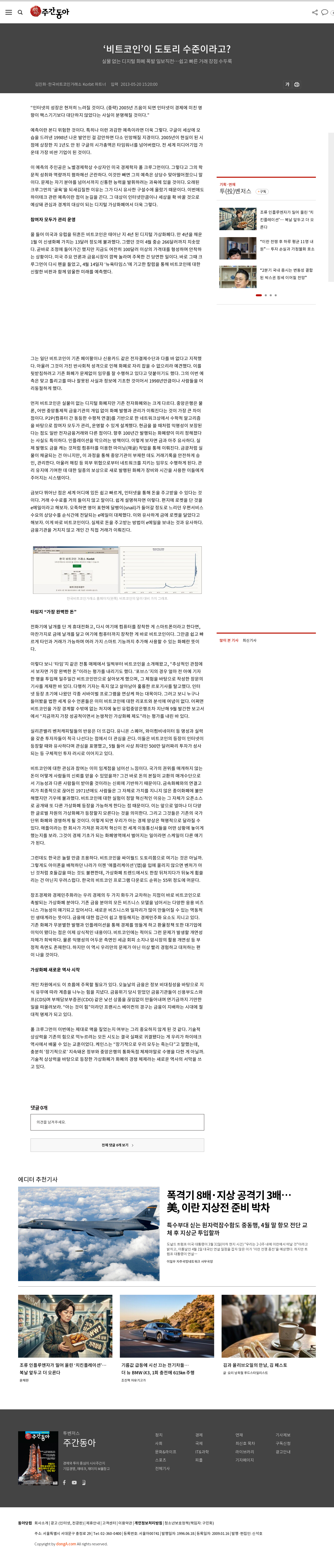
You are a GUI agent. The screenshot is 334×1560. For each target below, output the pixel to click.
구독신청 (283, 1443)
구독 (263, 191)
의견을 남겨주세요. (51, 1122)
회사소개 (41, 1523)
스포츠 (160, 1460)
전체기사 (162, 1468)
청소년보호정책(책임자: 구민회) (189, 1523)
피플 (199, 1460)
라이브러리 (244, 1452)
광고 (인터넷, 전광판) (67, 1523)
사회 (159, 1443)
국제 (199, 1443)
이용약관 (125, 1523)
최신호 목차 (245, 1443)
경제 (199, 1435)
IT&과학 (202, 1452)
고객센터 (109, 1523)
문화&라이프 (165, 1452)
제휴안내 (93, 1523)
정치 (159, 1435)
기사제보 (283, 1435)
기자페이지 (244, 1460)
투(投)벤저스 (235, 191)
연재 (239, 1435)
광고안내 (283, 1452)
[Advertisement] (105, 314)
